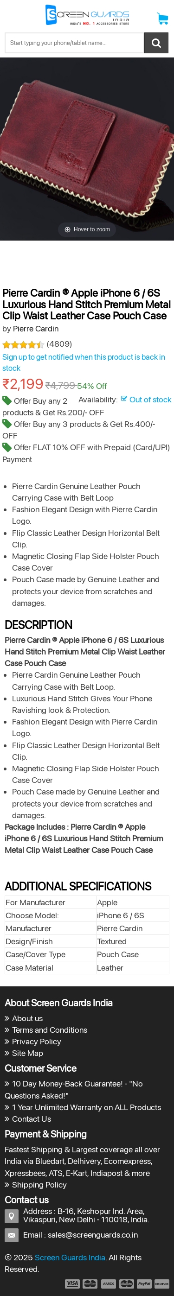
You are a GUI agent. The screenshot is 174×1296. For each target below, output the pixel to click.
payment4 (127, 1284)
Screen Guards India (70, 1257)
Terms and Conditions (49, 1030)
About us (27, 1018)
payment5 (144, 1284)
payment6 (161, 1284)
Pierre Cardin (35, 328)
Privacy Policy (36, 1041)
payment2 (90, 1284)
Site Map (27, 1053)
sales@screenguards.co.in (93, 1234)
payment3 (109, 1284)
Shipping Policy (39, 1184)
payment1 (72, 1284)
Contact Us (31, 1119)
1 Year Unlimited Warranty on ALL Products (86, 1107)
